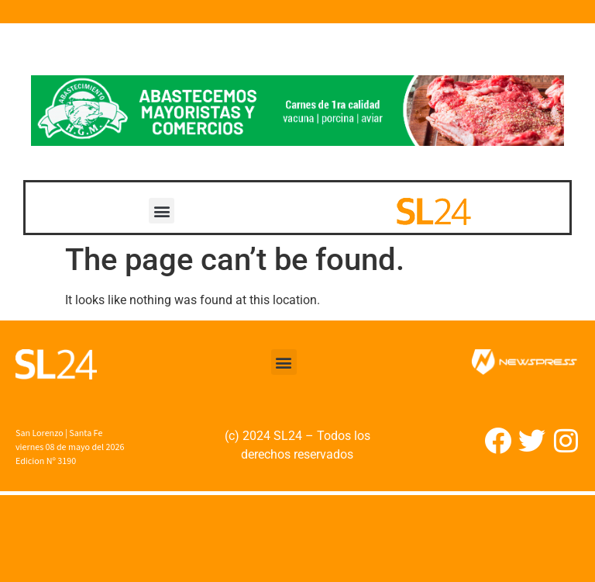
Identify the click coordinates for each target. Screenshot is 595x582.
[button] (161, 210)
